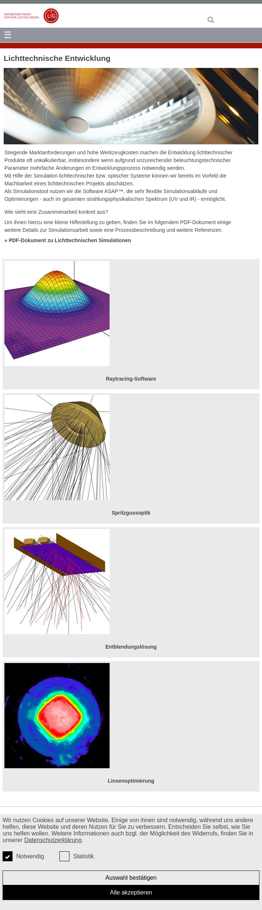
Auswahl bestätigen (131, 878)
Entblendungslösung (130, 647)
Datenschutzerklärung (53, 840)
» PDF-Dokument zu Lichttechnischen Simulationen (67, 240)
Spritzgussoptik (130, 513)
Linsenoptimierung (131, 781)
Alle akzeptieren (131, 892)
